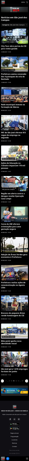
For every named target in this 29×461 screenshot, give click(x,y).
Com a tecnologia (14, 453)
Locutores (14, 440)
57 (22, 381)
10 (11, 381)
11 (13, 381)
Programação (14, 436)
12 (16, 381)
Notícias (14, 443)
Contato (14, 446)
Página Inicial (14, 433)
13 (18, 381)
